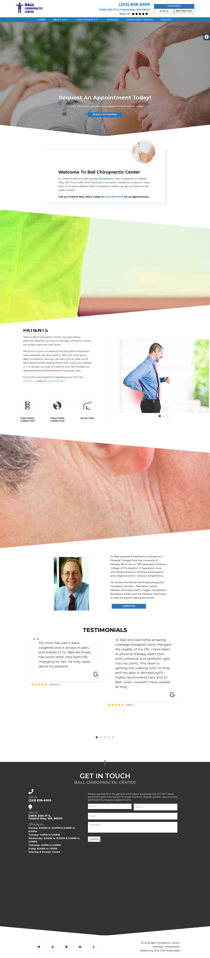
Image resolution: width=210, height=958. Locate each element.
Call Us (164, 11)
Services (113, 19)
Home (41, 19)
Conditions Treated (139, 19)
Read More (105, 117)
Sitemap (158, 946)
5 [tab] (113, 737)
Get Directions (184, 11)
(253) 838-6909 (134, 4)
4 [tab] (109, 737)
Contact (166, 19)
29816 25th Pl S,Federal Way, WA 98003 (45, 817)
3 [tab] (105, 737)
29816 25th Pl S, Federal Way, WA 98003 (124, 9)
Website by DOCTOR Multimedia (160, 950)
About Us (59, 19)
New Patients (86, 19)
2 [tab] (101, 737)
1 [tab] (97, 737)
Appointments (174, 6)
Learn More (128, 606)
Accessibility (172, 946)
